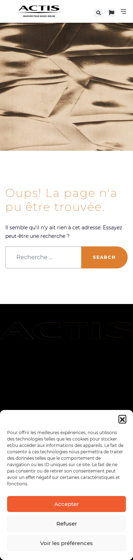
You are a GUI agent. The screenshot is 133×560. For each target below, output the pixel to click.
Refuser (66, 523)
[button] (122, 418)
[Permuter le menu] (123, 11)
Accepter (66, 504)
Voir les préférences (66, 543)
